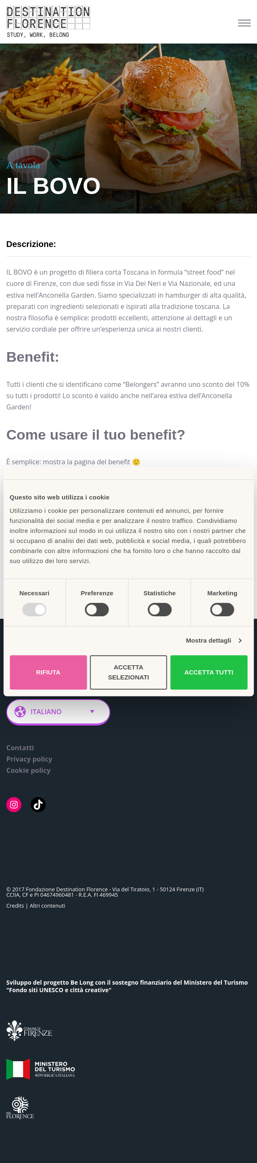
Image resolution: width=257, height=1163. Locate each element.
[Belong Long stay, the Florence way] (50, 22)
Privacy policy (29, 759)
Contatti (20, 747)
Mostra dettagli (208, 640)
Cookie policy (28, 770)
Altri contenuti (47, 905)
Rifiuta (48, 672)
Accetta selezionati (128, 672)
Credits (15, 905)
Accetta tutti (209, 672)
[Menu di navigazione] (244, 23)
